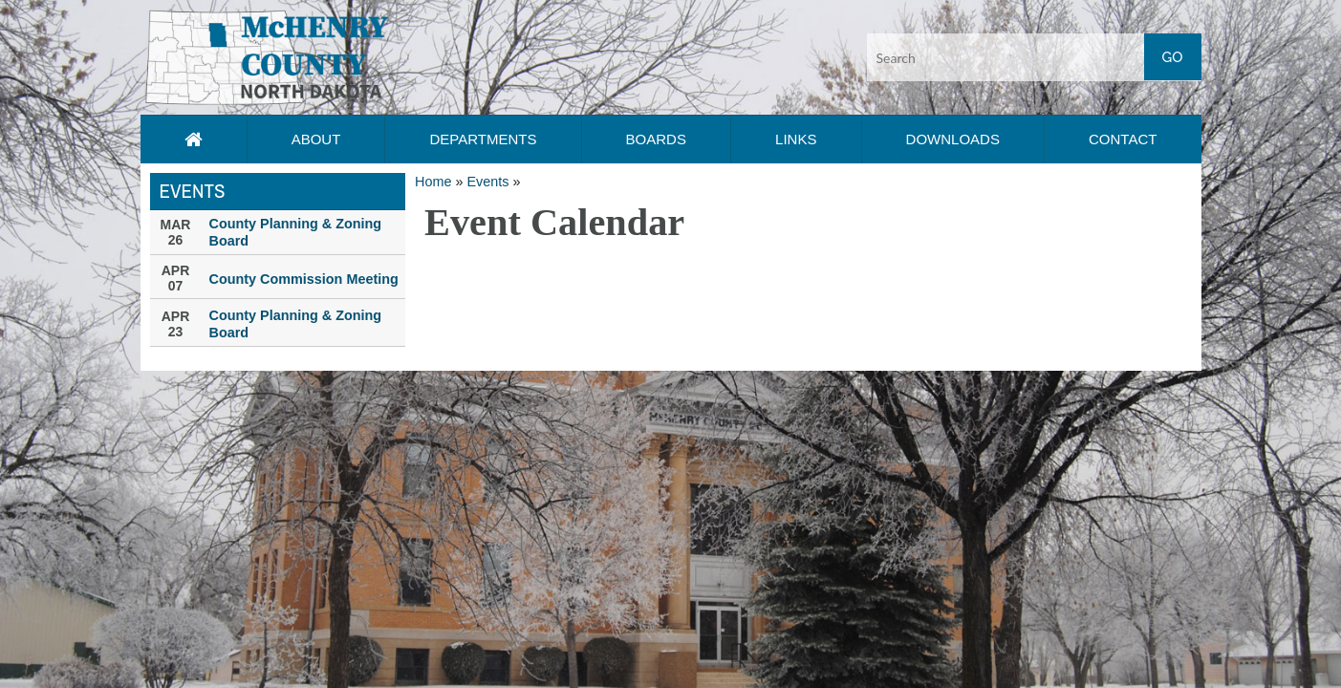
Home (433, 181)
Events (487, 181)
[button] (267, 56)
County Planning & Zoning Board (295, 232)
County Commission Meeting (304, 279)
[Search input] (1034, 57)
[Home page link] (194, 139)
